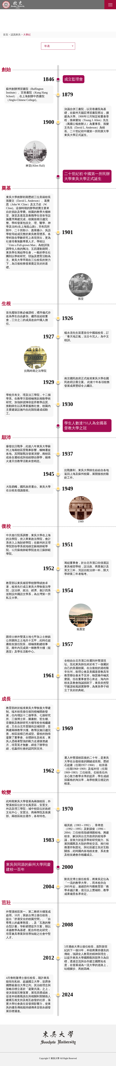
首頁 (5, 34)
